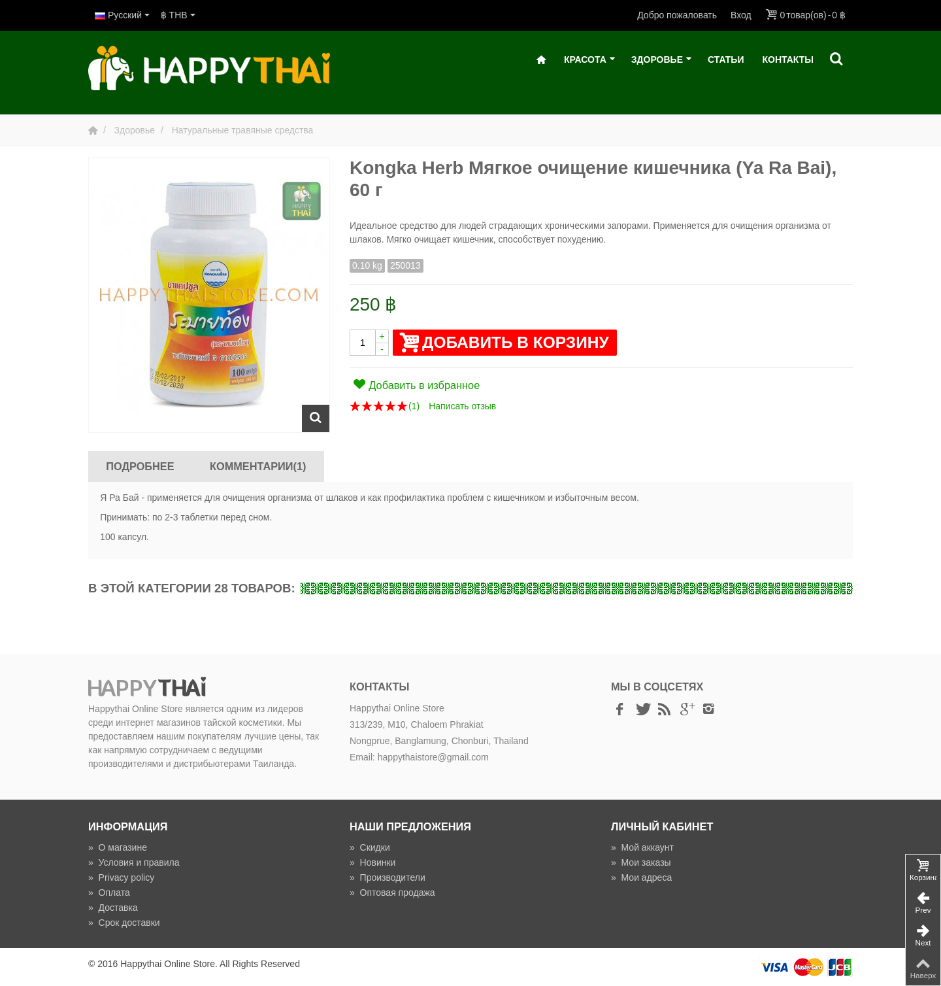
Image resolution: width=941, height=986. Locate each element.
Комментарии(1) (258, 466)
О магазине (117, 847)
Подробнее (140, 466)
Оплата (109, 892)
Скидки (370, 847)
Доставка (113, 907)
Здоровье (661, 59)
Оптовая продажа (392, 892)
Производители (387, 877)
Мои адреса (641, 877)
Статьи (726, 59)
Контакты (788, 59)
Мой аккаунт (642, 847)
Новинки (372, 862)
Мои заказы (641, 862)
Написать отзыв (462, 406)
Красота (590, 59)
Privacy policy (121, 877)
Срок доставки (124, 922)
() (414, 406)
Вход (741, 15)
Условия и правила (133, 862)
